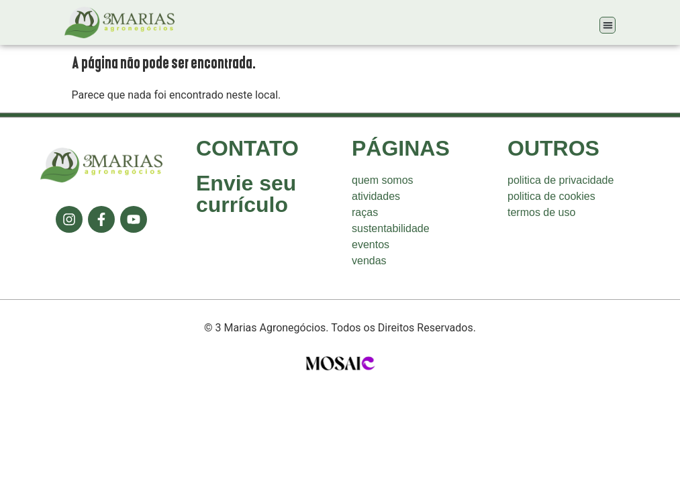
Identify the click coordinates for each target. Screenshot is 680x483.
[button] (607, 25)
